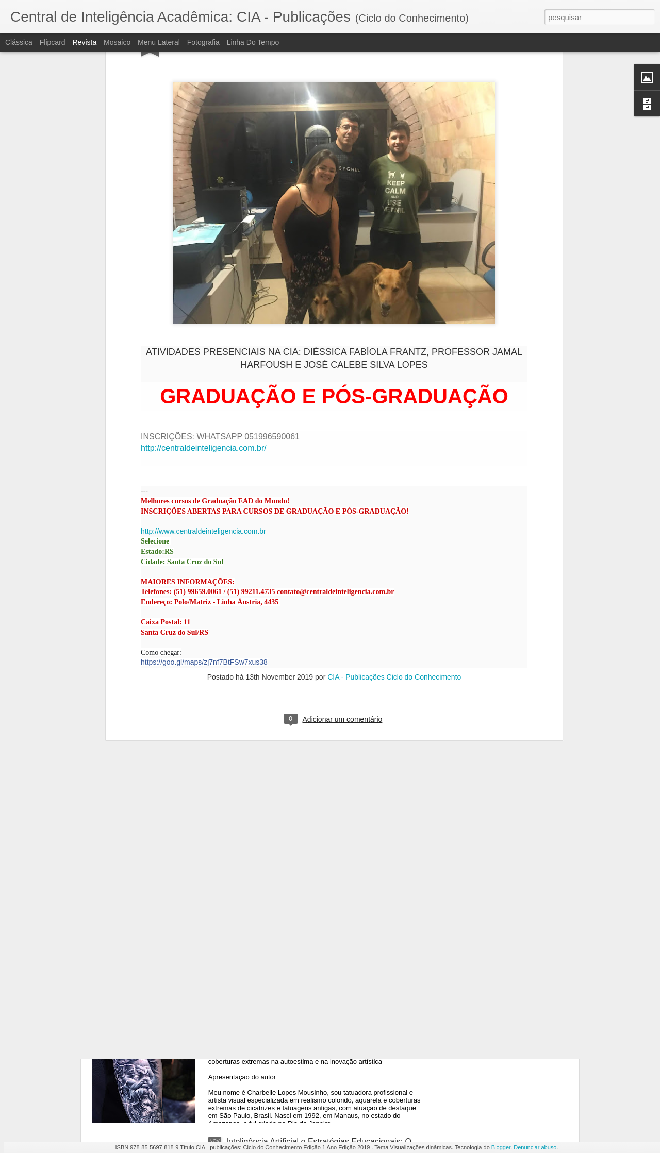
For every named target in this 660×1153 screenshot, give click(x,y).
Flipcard (52, 42)
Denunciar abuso (535, 1147)
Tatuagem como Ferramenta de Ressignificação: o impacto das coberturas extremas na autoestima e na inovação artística (323, 1033)
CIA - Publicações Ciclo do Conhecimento (394, 512)
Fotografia (203, 42)
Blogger (500, 1147)
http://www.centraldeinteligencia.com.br (203, 366)
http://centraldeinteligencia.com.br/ (204, 283)
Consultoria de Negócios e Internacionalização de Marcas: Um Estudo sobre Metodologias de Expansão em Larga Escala (324, 916)
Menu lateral (159, 42)
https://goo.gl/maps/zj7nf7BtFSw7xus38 (204, 497)
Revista (84, 42)
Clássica (18, 42)
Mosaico (117, 42)
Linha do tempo (253, 42)
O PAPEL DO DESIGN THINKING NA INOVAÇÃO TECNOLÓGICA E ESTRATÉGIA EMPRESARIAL (317, 795)
